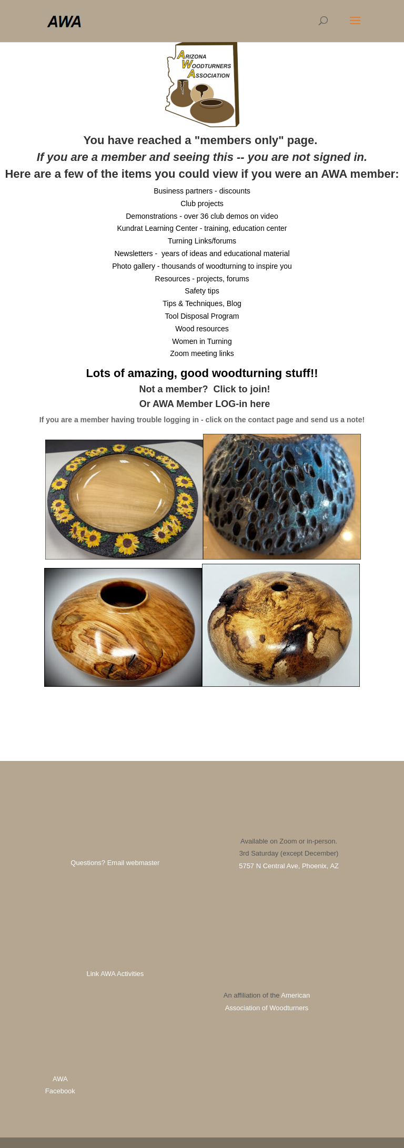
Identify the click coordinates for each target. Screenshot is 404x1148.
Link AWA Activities (115, 974)
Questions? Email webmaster (114, 863)
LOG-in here (242, 404)
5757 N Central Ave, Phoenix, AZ (289, 866)
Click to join (240, 389)
